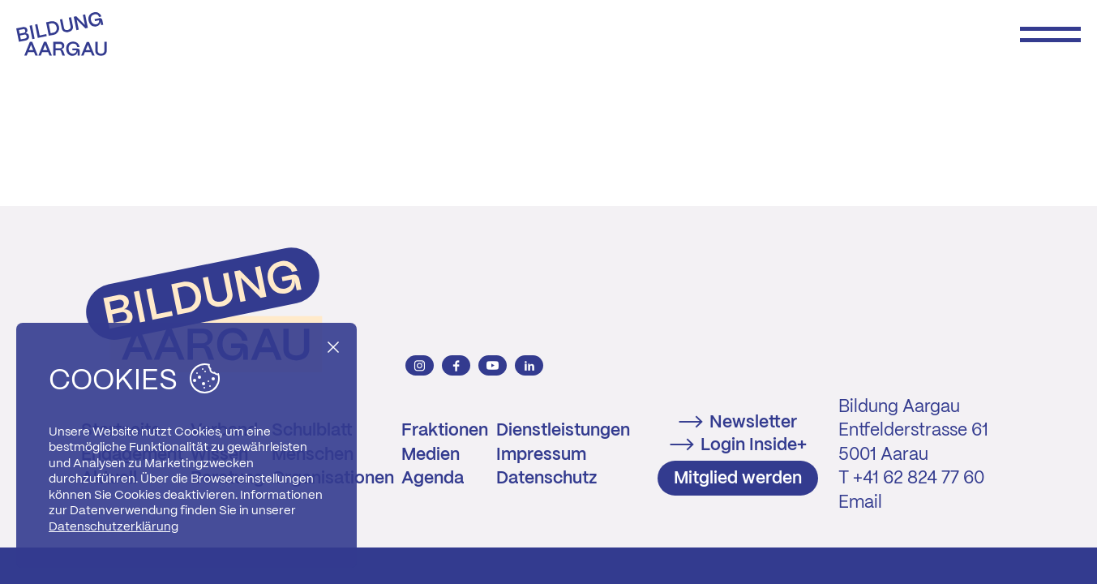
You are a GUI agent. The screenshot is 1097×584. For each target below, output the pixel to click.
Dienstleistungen (563, 431)
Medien (430, 455)
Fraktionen (444, 431)
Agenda (432, 478)
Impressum (541, 455)
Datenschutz (546, 478)
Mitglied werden (738, 478)
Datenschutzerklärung (113, 527)
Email (860, 503)
